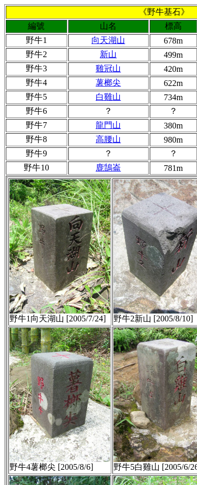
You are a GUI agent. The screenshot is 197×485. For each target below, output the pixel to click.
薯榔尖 (108, 82)
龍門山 (108, 125)
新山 (108, 54)
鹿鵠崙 (108, 167)
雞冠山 (108, 68)
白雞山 (108, 96)
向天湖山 (108, 40)
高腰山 (108, 139)
